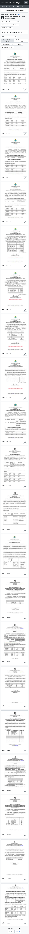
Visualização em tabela (21, 40)
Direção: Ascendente (7, 47)
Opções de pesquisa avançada (13, 32)
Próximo (17, 931)
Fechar (18, 15)
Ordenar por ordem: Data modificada (11, 44)
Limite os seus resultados (14, 11)
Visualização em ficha (8, 40)
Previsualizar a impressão (9, 37)
